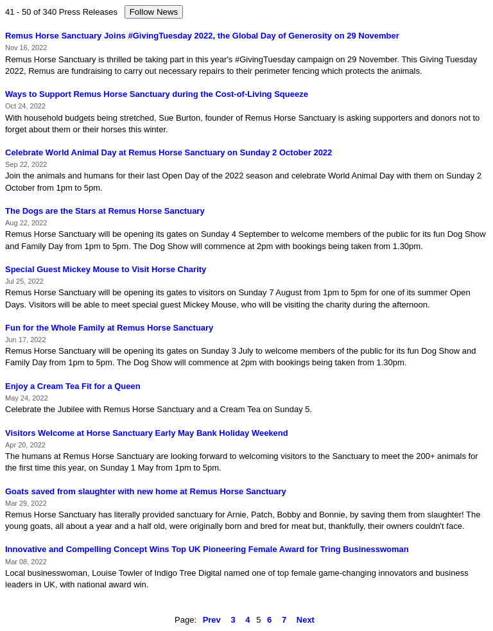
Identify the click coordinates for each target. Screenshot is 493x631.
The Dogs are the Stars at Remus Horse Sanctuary (105, 211)
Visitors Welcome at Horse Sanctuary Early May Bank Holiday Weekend (146, 433)
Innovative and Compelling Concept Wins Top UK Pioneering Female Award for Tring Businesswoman (207, 549)
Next (306, 620)
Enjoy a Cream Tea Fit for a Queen (73, 386)
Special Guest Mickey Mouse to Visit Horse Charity (105, 269)
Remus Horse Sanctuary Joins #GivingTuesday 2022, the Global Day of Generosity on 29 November (202, 35)
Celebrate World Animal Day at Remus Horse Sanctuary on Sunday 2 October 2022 (168, 152)
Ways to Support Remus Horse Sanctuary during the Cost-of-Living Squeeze (156, 94)
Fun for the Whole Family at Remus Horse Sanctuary (109, 328)
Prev (212, 620)
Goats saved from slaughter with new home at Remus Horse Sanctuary (145, 491)
